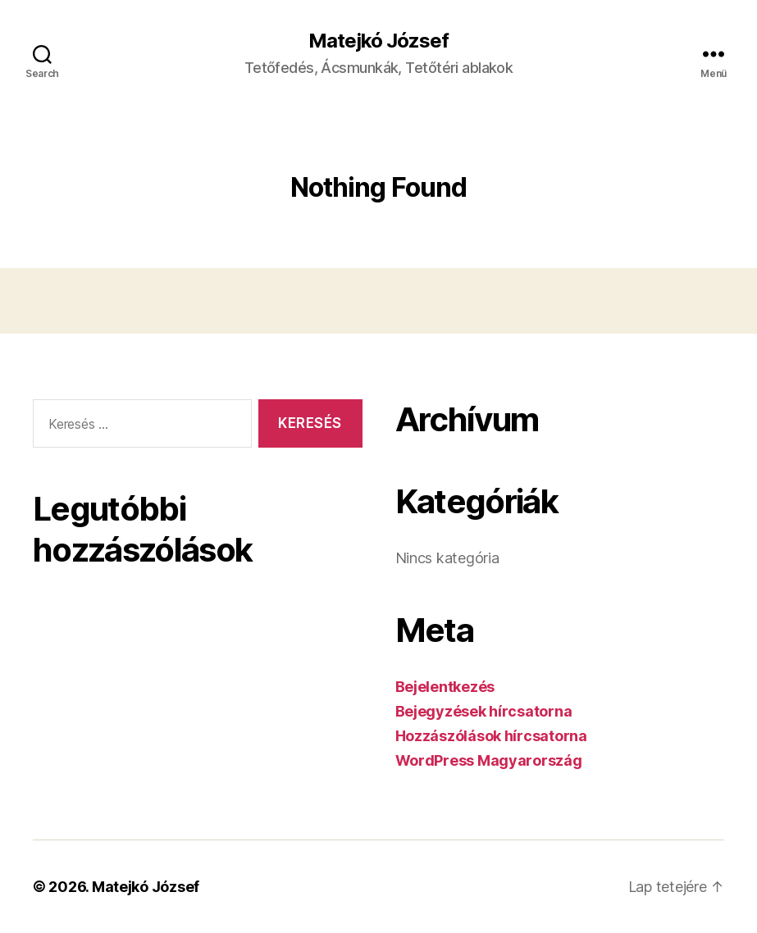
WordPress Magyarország (488, 760)
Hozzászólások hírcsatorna (491, 735)
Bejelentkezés (445, 686)
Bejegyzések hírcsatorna (483, 711)
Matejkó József (378, 41)
